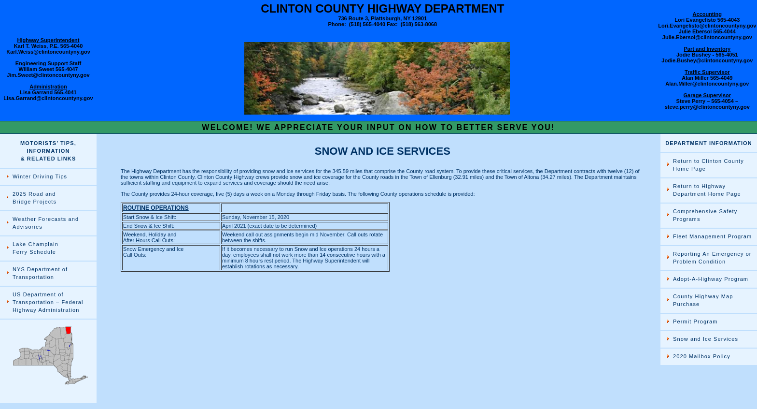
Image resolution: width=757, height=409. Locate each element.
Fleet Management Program (712, 236)
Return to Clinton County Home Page (708, 165)
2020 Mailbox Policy (701, 356)
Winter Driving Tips (40, 176)
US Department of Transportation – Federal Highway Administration (48, 302)
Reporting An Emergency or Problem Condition (712, 257)
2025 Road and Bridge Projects (34, 197)
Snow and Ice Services (705, 339)
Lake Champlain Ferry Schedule (35, 248)
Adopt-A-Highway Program (710, 279)
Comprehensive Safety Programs (705, 215)
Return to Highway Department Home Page (707, 190)
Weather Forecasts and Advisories (46, 223)
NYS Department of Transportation (40, 273)
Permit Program (695, 321)
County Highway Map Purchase (703, 300)
